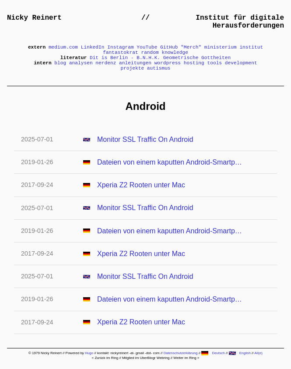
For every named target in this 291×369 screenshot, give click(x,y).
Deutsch (212, 353)
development (241, 63)
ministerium (220, 47)
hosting (194, 63)
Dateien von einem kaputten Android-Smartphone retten (169, 162)
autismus (159, 68)
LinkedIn (93, 47)
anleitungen (135, 63)
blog (60, 63)
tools (214, 63)
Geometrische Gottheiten (197, 57)
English (240, 353)
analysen (81, 63)
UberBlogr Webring (155, 358)
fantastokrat (120, 52)
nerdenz (105, 63)
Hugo (89, 353)
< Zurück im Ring (104, 358)
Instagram (120, 47)
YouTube (147, 47)
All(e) (258, 353)
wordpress (167, 63)
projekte (132, 68)
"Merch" (191, 47)
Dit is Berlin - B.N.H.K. (125, 57)
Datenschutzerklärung (181, 353)
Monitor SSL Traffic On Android (145, 139)
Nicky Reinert (34, 18)
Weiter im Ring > (186, 358)
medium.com (63, 47)
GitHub (169, 47)
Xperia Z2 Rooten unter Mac (141, 185)
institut (251, 47)
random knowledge (164, 52)
